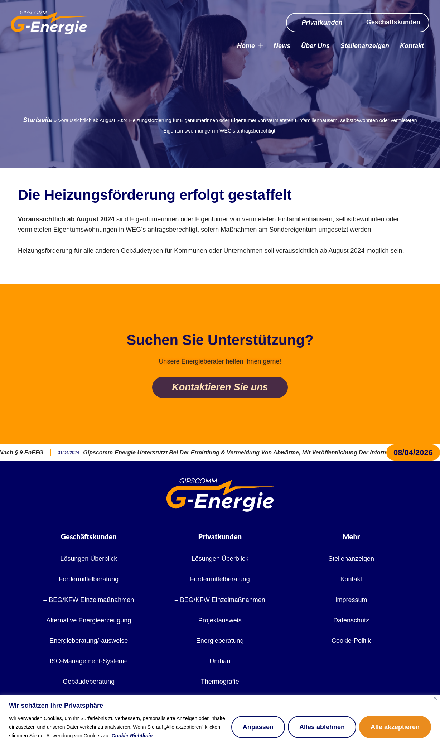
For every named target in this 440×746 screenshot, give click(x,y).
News (282, 45)
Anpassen (258, 727)
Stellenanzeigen (364, 45)
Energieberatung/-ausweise (88, 640)
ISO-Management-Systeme (89, 661)
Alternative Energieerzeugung (88, 620)
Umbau (219, 661)
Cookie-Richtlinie (132, 735)
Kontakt (412, 45)
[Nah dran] (435, 698)
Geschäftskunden (393, 22)
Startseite (38, 120)
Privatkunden (321, 22)
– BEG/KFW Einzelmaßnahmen (88, 599)
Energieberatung (220, 640)
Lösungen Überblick (88, 558)
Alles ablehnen (322, 727)
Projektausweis (220, 620)
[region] (220, 720)
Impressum (351, 599)
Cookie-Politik (351, 640)
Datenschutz (351, 620)
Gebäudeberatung (89, 681)
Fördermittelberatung (89, 579)
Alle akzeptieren (395, 727)
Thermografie (220, 681)
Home (250, 46)
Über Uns (315, 45)
